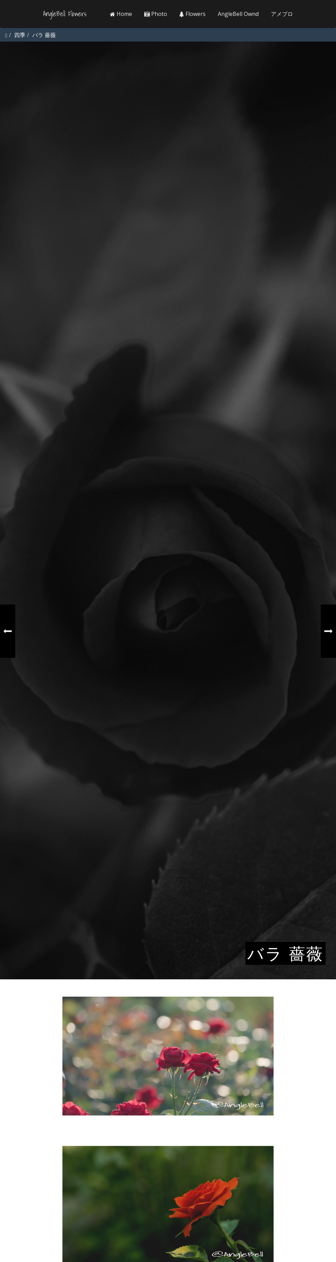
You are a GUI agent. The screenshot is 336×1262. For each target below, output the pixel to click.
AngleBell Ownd (238, 14)
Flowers (192, 14)
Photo (155, 14)
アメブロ (282, 14)
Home (121, 14)
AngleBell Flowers (65, 13)
